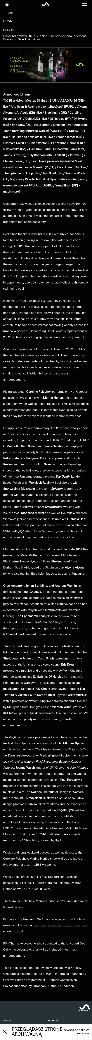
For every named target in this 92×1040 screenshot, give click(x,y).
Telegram (80, 925)
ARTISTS (7, 1020)
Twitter (67, 925)
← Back (8, 13)
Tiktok (18, 931)
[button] (84, 4)
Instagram (40, 925)
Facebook (54, 925)
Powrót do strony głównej (76, 1032)
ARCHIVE (52, 1020)
